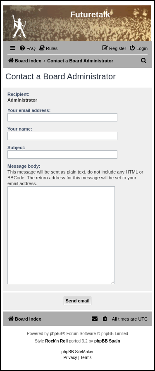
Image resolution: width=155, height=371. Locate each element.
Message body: (23, 166)
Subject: (16, 147)
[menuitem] (27, 48)
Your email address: (28, 110)
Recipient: (18, 94)
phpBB (56, 333)
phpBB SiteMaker (78, 352)
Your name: (19, 128)
